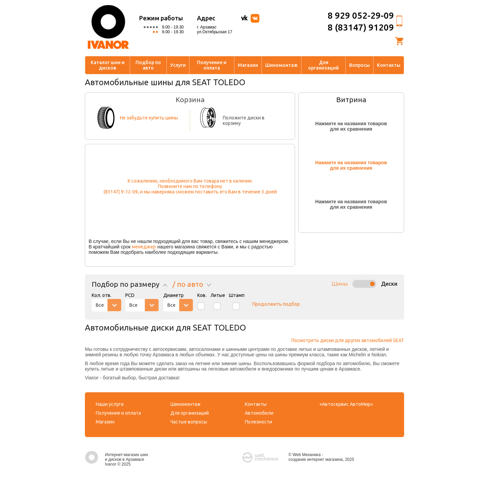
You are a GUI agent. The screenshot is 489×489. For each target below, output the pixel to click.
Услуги (178, 65)
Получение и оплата (212, 65)
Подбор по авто (148, 65)
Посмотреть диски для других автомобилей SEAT (347, 340)
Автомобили (259, 413)
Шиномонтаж (281, 65)
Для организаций (323, 65)
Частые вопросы (188, 422)
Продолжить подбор (276, 304)
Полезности (258, 422)
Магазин (248, 65)
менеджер (144, 246)
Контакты (388, 65)
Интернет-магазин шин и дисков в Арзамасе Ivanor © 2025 (116, 459)
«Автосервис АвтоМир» (346, 404)
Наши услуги (110, 404)
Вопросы (359, 65)
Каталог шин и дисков (108, 65)
